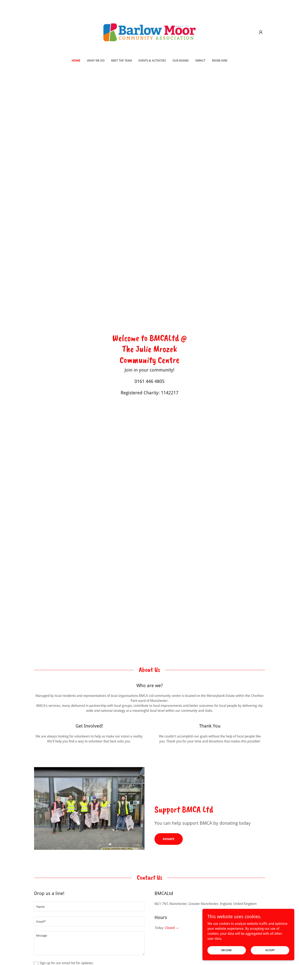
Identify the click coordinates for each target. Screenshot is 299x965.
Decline (233, 950)
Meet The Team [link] (121, 60)
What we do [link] (95, 60)
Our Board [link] (181, 60)
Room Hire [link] (219, 60)
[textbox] (89, 906)
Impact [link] (200, 60)
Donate (168, 839)
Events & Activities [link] (152, 60)
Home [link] (76, 60)
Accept (272, 950)
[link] (149, 32)
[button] (261, 32)
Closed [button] (170, 928)
